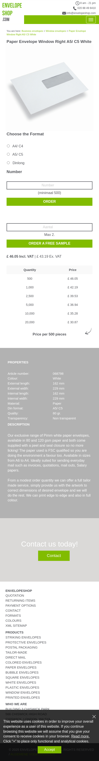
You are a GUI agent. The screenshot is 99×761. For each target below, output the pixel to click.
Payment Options (20, 605)
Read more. (80, 736)
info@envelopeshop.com (81, 13)
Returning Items (20, 600)
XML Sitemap (16, 625)
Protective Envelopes (25, 642)
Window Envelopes (22, 692)
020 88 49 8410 (87, 8)
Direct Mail (15, 657)
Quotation (14, 595)
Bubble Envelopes (22, 672)
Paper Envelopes (20, 667)
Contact (54, 555)
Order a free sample (50, 243)
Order (49, 201)
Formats (13, 615)
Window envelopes (56, 31)
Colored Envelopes (23, 662)
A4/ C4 (14, 146)
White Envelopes (20, 682)
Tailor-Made (16, 652)
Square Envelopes (22, 677)
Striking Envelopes (23, 637)
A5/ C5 (14, 154)
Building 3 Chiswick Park (27, 709)
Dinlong (15, 163)
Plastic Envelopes (22, 687)
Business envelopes (32, 31)
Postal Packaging (21, 647)
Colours (13, 620)
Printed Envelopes (22, 697)
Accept (49, 749)
